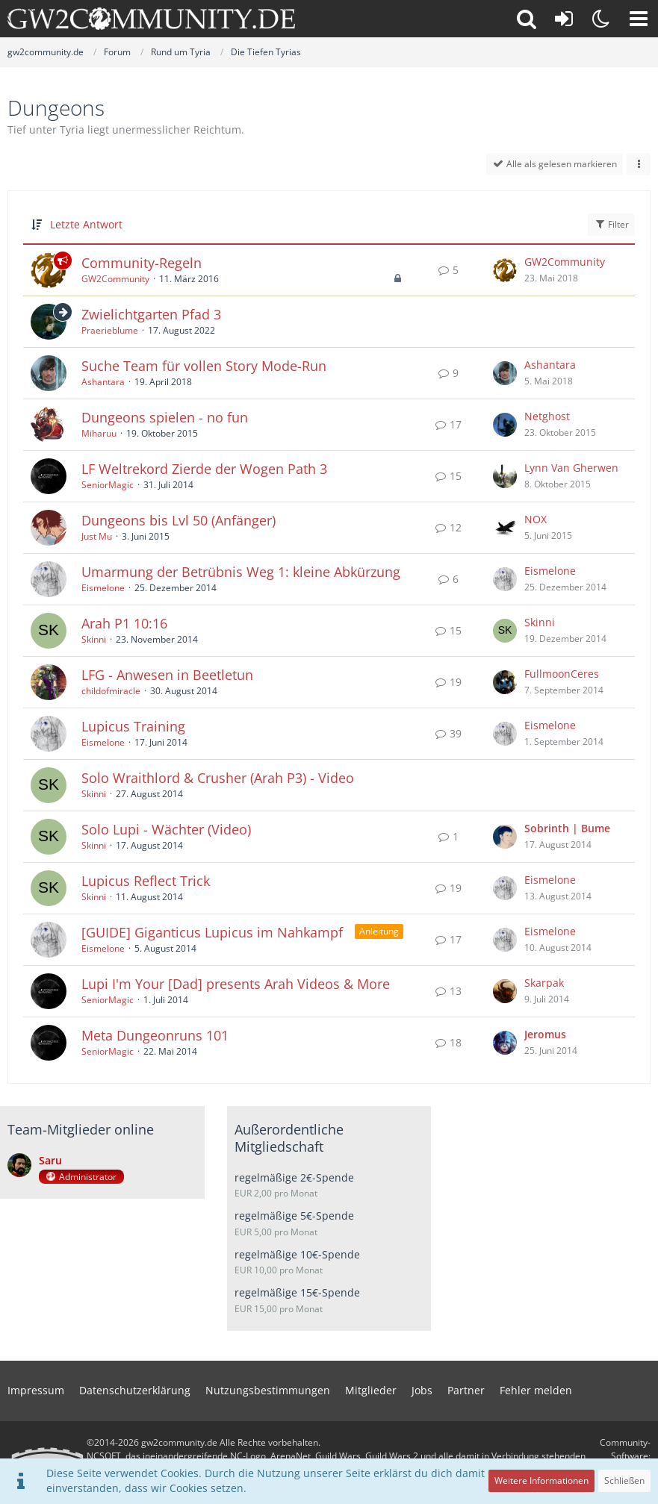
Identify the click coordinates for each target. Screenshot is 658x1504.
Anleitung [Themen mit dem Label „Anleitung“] (379, 931)
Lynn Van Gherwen (571, 468)
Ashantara (103, 381)
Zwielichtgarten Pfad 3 (151, 314)
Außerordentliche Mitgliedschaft (289, 1137)
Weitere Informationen (541, 1480)
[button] (639, 19)
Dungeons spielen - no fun (164, 417)
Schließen (624, 1480)
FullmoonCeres (561, 674)
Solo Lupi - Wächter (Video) (166, 829)
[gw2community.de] (151, 19)
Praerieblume (109, 330)
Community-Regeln (141, 263)
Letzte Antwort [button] (86, 224)
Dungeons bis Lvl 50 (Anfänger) (178, 520)
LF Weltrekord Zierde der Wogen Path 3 (204, 469)
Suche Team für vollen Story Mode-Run (203, 366)
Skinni (93, 639)
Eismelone (103, 587)
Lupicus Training (133, 726)
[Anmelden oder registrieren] (564, 19)
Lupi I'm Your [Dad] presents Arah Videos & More (235, 984)
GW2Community (115, 278)
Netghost (547, 416)
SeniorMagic (107, 484)
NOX (535, 519)
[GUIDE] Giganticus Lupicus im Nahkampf (212, 932)
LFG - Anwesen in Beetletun (167, 675)
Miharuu (99, 433)
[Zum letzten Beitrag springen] (505, 270)
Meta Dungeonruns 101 (155, 1035)
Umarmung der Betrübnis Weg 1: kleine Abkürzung (240, 572)
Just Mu (96, 536)
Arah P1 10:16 (124, 623)
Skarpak (544, 983)
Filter (611, 224)
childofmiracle (110, 690)
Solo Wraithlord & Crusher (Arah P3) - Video (217, 778)
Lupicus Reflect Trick (145, 881)
